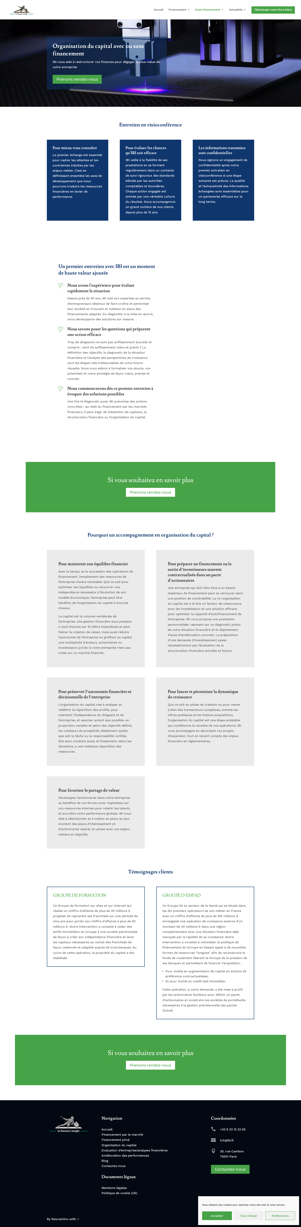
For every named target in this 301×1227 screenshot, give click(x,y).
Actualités (235, 9)
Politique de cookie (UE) (119, 1193)
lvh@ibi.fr (227, 1140)
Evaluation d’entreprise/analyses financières (135, 1150)
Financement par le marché (122, 1134)
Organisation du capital (119, 1145)
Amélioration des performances (125, 1155)
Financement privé (116, 1140)
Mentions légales (114, 1188)
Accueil (158, 9)
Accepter (217, 1216)
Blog (105, 1161)
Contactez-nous (114, 1166)
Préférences (280, 1216)
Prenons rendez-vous (77, 79)
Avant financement (207, 9)
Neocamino (59, 1219)
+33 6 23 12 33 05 (233, 1129)
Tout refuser (248, 1216)
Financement (177, 9)
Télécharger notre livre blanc (273, 9)
